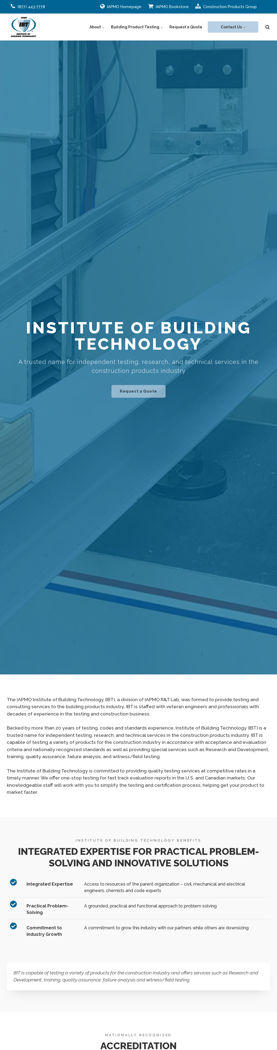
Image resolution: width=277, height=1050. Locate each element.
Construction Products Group (226, 6)
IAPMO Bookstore (168, 6)
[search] (267, 26)
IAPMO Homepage (120, 6)
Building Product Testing (137, 27)
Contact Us (233, 27)
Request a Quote (185, 27)
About (97, 27)
